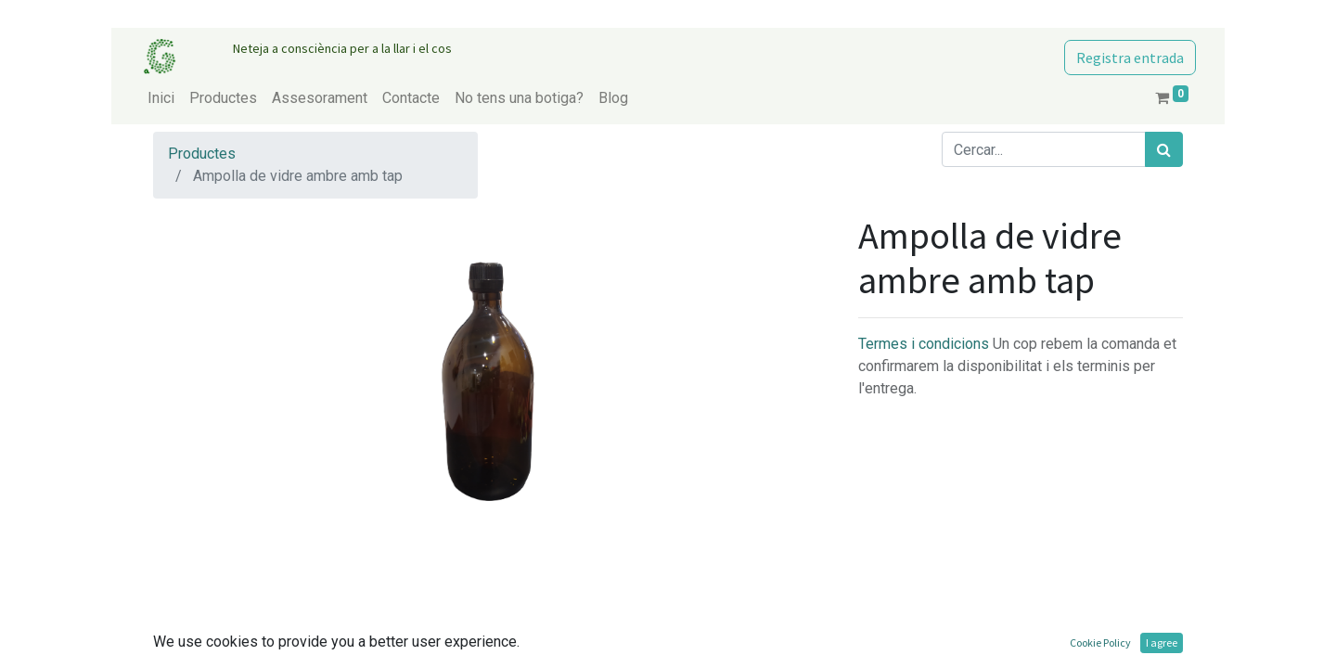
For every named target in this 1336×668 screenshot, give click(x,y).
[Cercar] (1164, 149)
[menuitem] (161, 98)
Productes (202, 153)
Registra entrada (1130, 57)
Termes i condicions (925, 344)
